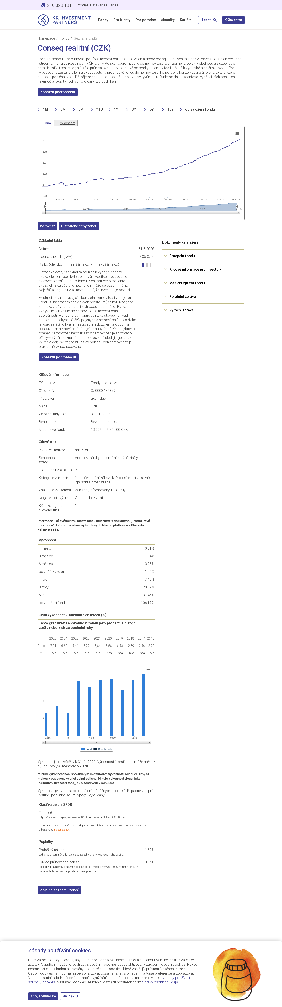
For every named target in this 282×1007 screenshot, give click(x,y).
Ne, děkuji (70, 996)
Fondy (103, 20)
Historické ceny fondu (79, 226)
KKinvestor (233, 20)
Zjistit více (120, 817)
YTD (99, 109)
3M (63, 109)
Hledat (208, 20)
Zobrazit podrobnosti (57, 92)
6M (80, 109)
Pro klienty (121, 20)
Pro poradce (146, 20)
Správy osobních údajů (160, 982)
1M (45, 109)
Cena (47, 123)
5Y (152, 109)
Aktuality (168, 20)
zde (55, 530)
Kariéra (186, 20)
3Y (134, 109)
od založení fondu (200, 109)
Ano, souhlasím (43, 996)
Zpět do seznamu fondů (59, 890)
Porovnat (47, 226)
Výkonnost (67, 123)
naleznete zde (61, 829)
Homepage (46, 38)
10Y (170, 109)
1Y (116, 109)
